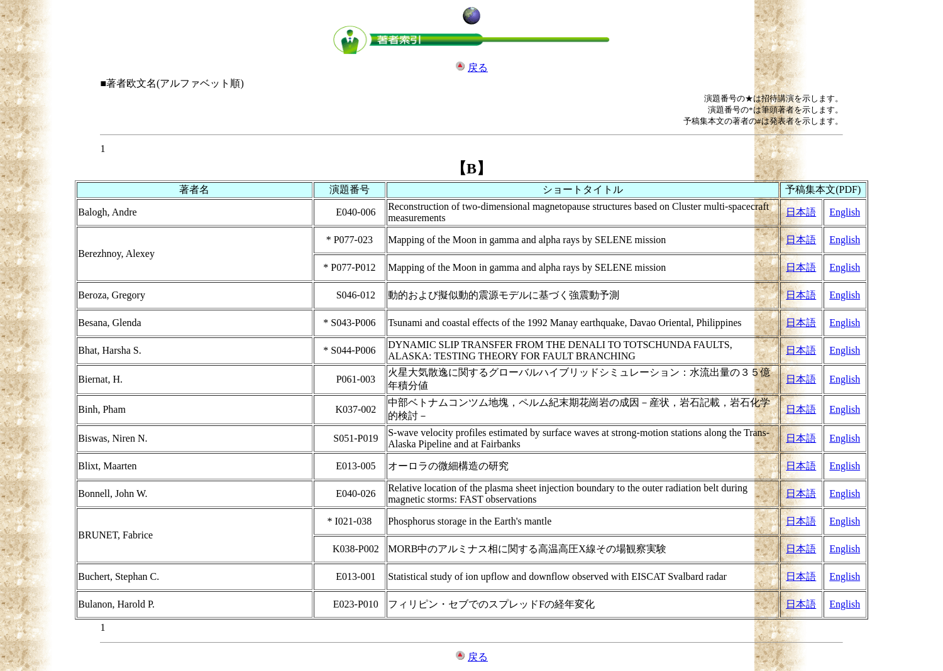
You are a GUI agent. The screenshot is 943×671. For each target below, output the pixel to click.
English (844, 212)
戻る (478, 67)
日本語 (801, 212)
